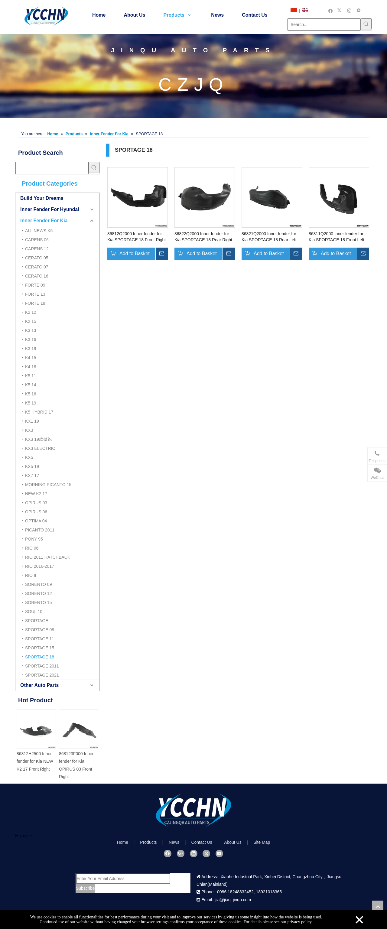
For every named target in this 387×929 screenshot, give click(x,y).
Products (148, 842)
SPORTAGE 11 (39, 638)
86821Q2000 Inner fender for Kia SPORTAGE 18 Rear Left (269, 236)
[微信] (359, 10)
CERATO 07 (36, 267)
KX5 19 (32, 466)
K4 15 (30, 357)
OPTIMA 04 (36, 520)
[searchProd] (52, 168)
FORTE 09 (35, 285)
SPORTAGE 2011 (42, 666)
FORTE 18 (35, 303)
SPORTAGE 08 (39, 629)
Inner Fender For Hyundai (49, 209)
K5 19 (30, 403)
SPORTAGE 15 (39, 647)
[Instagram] (349, 10)
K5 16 (30, 393)
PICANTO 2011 (39, 530)
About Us (233, 842)
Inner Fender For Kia (43, 220)
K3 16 (30, 339)
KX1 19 (32, 421)
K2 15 (30, 321)
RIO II (30, 575)
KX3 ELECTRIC (40, 448)
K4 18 (30, 366)
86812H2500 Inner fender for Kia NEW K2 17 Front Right (35, 761)
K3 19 (30, 348)
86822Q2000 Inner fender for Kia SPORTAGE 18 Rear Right (203, 236)
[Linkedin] (193, 853)
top (377, 906)
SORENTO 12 (38, 593)
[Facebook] (330, 10)
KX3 (29, 430)
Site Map (261, 842)
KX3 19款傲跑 (38, 439)
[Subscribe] (85, 888)
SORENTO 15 (38, 602)
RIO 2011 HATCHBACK (47, 557)
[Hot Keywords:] (366, 23)
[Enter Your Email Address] (123, 878)
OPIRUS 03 (36, 502)
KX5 (29, 457)
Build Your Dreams (41, 198)
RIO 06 (31, 548)
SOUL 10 (33, 611)
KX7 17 (32, 475)
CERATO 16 (36, 276)
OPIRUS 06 (36, 511)
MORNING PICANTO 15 (48, 484)
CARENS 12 (37, 248)
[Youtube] (219, 853)
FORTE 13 (35, 294)
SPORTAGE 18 (39, 657)
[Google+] (180, 853)
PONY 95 (34, 539)
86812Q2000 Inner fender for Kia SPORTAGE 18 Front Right (136, 236)
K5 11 (30, 375)
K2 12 (30, 312)
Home (122, 842)
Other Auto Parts (39, 685)
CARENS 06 (37, 239)
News (174, 842)
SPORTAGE (36, 620)
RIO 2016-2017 (39, 566)
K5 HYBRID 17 (39, 412)
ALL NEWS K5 (39, 230)
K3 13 (30, 330)
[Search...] (324, 24)
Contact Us (201, 842)
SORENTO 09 (38, 584)
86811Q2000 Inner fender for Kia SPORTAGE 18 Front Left (336, 236)
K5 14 (30, 384)
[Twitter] (340, 10)
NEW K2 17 (36, 493)
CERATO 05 (36, 257)
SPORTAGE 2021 (42, 675)
